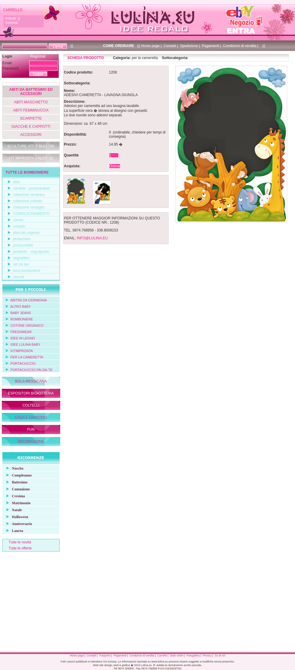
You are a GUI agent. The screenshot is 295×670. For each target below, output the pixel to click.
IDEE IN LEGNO (23, 338)
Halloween (15, 516)
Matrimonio (17, 502)
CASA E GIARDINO (31, 417)
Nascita (13, 467)
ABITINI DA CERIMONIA (28, 300)
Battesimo (15, 481)
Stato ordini (177, 655)
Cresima (14, 495)
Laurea (13, 530)
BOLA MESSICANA (31, 381)
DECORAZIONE (31, 441)
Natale (12, 509)
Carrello (162, 655)
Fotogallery (193, 655)
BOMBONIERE (22, 319)
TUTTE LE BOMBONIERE (26, 172)
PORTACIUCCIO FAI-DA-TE (32, 370)
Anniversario (17, 523)
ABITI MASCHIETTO (31, 102)
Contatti (91, 655)
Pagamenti (119, 655)
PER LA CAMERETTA (27, 357)
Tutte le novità (20, 542)
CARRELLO (13, 10)
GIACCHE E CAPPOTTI (30, 126)
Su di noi (220, 655)
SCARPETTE (31, 118)
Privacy (207, 655)
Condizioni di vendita (141, 655)
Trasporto (104, 655)
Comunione (16, 488)
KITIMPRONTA (22, 351)
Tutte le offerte (20, 548)
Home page (77, 655)
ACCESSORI (31, 135)
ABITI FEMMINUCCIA (31, 110)
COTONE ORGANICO (27, 325)
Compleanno (17, 474)
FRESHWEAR (21, 332)
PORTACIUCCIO (23, 363)
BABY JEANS (21, 313)
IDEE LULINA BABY (25, 344)
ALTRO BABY (20, 306)
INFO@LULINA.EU (92, 238)
